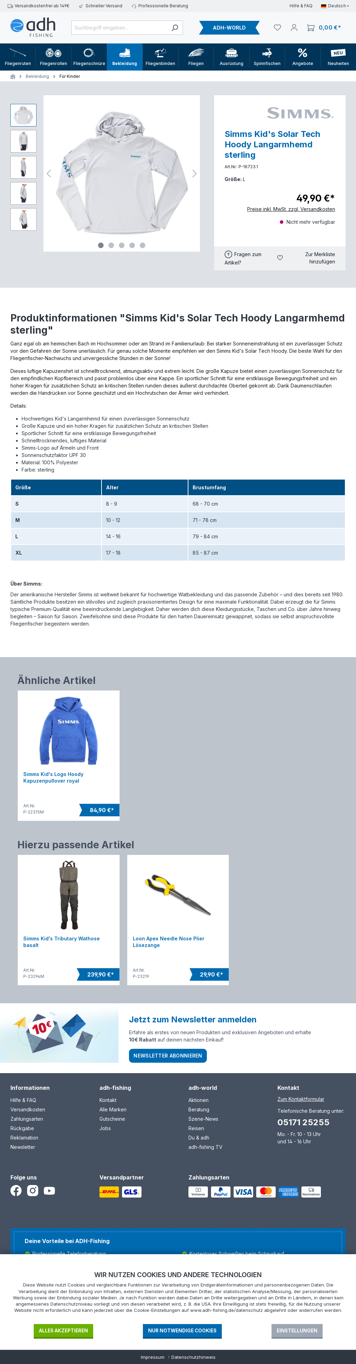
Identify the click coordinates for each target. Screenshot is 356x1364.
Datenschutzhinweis (193, 1357)
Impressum (152, 1357)
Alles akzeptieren (63, 1330)
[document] (178, 1297)
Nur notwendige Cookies (182, 1330)
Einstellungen (297, 1330)
